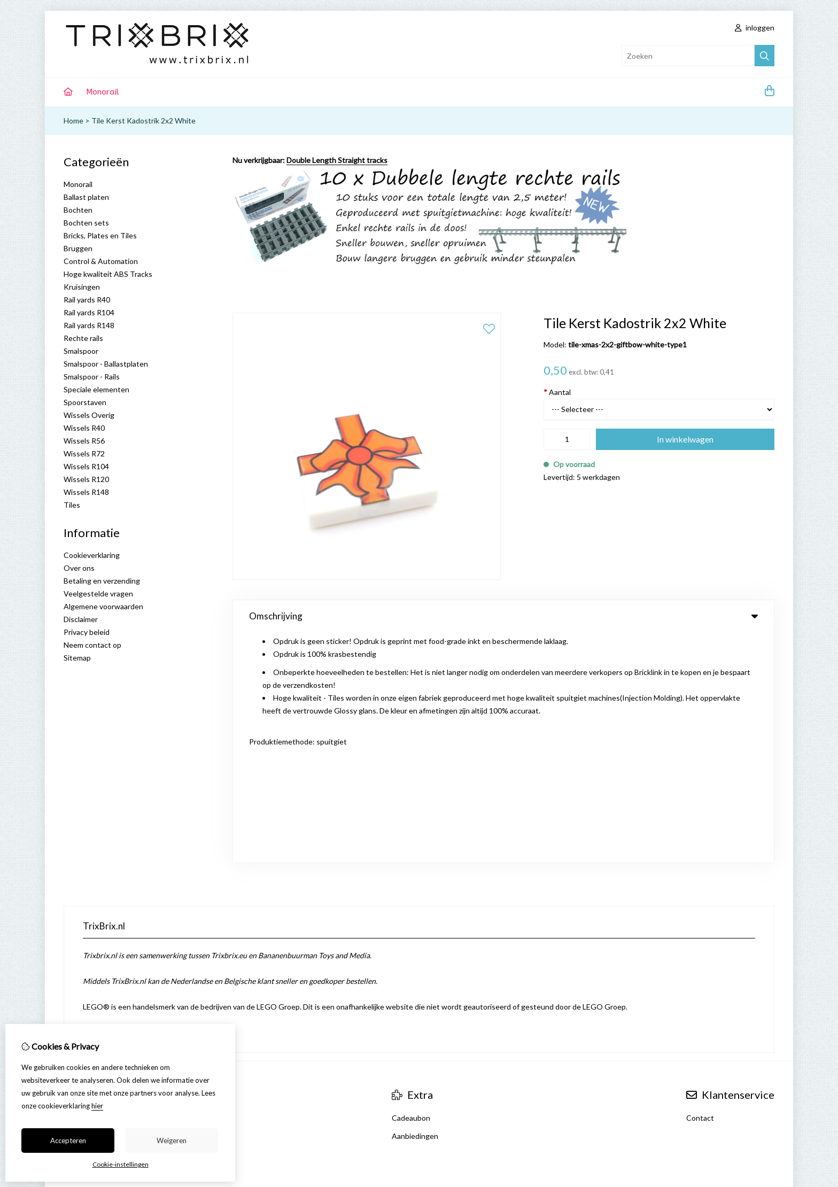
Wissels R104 (86, 466)
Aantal (557, 392)
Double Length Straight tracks (336, 160)
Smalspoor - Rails (92, 376)
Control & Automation (101, 261)
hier (97, 1105)
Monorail (102, 92)
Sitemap (77, 657)
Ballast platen (86, 196)
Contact (700, 916)
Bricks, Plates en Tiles (100, 235)
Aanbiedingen (415, 934)
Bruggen (78, 248)
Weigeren (172, 1140)
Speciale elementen (96, 389)
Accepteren (68, 1140)
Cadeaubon (411, 916)
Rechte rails (83, 338)
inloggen (754, 27)
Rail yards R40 (87, 299)
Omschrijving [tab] (503, 616)
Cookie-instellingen (120, 1164)
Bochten (78, 209)
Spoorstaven (85, 402)
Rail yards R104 (89, 312)
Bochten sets (86, 222)
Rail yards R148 (89, 325)
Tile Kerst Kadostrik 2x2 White (143, 120)
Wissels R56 (84, 440)
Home (73, 120)
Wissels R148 (86, 491)
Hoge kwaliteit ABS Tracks (108, 273)
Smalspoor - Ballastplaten (106, 363)
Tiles (72, 504)
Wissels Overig (89, 415)
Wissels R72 (84, 453)
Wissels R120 (86, 479)
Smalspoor (81, 350)
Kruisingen (82, 286)
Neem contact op (92, 644)
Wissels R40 (84, 427)
